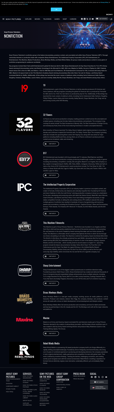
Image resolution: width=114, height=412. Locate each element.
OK (56, 9)
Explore (28, 19)
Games (57, 19)
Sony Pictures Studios (28, 381)
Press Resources (79, 376)
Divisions (9, 383)
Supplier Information (27, 404)
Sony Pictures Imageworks (28, 377)
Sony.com (59, 382)
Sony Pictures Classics (45, 384)
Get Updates (103, 18)
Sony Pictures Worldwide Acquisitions (45, 399)
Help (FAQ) (9, 391)
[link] (109, 14)
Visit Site (52, 144)
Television (47, 19)
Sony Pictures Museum (45, 389)
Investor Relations (63, 385)
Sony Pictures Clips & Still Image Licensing (30, 391)
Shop (65, 19)
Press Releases (78, 379)
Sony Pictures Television (45, 393)
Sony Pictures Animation (45, 380)
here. (26, 4)
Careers (73, 19)
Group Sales (27, 400)
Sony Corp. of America (61, 388)
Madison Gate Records (44, 404)
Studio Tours (10, 389)
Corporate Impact (12, 386)
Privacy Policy (104, 2)
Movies (37, 19)
